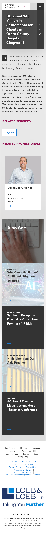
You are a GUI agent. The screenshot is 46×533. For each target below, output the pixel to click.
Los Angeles (10, 448)
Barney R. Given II (20, 187)
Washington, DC (29, 450)
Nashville (13, 450)
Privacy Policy (15, 467)
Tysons (26, 453)
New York (24, 448)
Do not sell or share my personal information (23, 474)
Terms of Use (31, 467)
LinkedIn (13, 461)
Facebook (26, 461)
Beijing (36, 453)
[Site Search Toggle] (33, 6)
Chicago (36, 448)
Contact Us (28, 464)
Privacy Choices (22, 472)
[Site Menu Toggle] (40, 6)
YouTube (15, 464)
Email (10, 201)
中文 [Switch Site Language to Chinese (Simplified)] (23, 6)
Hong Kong (23, 456)
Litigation (9, 132)
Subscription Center (22, 469)
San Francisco (12, 453)
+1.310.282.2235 (15, 198)
